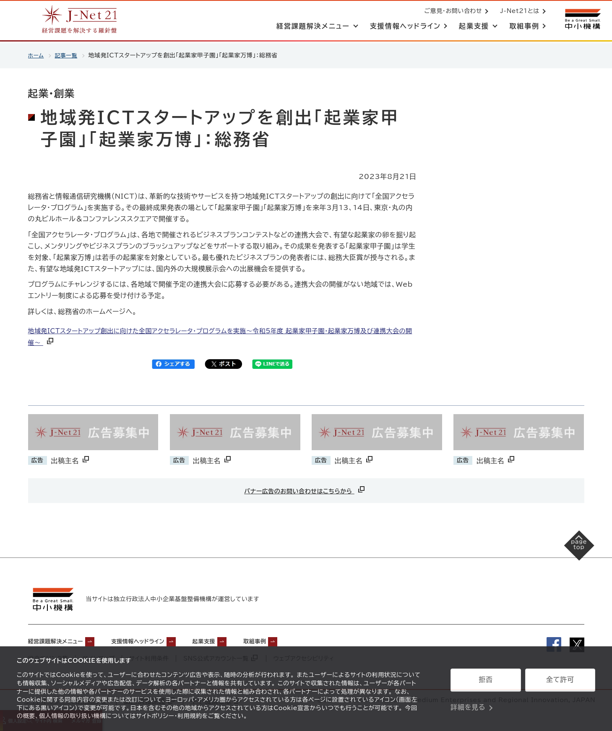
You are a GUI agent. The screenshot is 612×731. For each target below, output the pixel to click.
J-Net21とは (518, 12)
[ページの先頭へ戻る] (570, 553)
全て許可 (560, 682)
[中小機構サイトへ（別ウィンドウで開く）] (582, 19)
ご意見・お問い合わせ (451, 12)
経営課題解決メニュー (62, 638)
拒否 (485, 682)
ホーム (36, 55)
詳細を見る (468, 703)
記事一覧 (68, 55)
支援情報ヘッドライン (158, 638)
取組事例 (293, 638)
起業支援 (235, 638)
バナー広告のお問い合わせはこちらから (305, 489)
